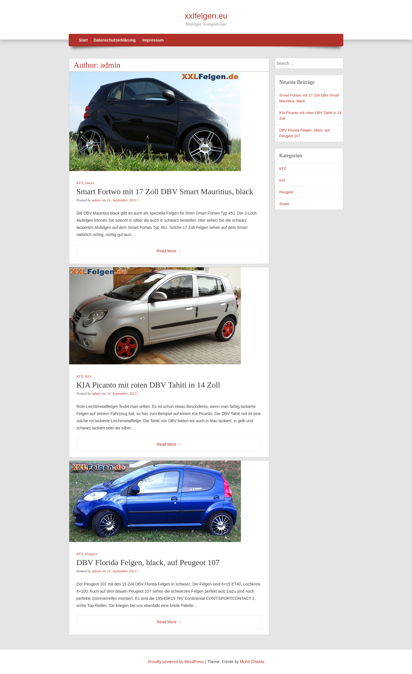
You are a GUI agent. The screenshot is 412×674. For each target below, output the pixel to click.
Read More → (169, 251)
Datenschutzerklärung (115, 40)
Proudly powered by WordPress (176, 661)
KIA (88, 376)
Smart (89, 183)
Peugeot (91, 554)
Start (83, 40)
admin (110, 64)
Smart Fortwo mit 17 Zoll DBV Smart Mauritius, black (164, 191)
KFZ (79, 183)
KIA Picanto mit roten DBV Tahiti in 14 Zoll (148, 384)
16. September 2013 (121, 200)
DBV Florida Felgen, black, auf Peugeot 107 (147, 562)
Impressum (153, 40)
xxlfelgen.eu (206, 15)
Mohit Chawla (252, 661)
